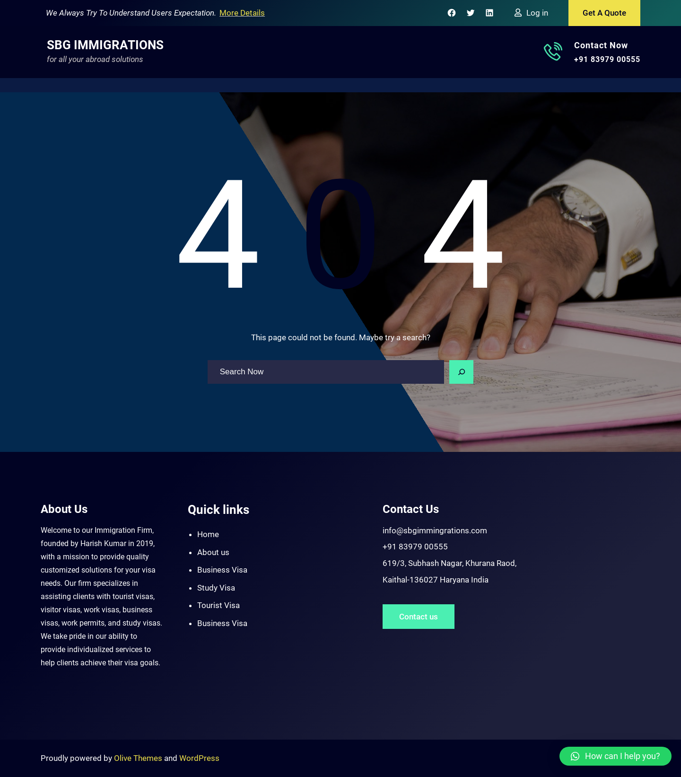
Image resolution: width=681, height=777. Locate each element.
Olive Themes (139, 758)
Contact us (418, 616)
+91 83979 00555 (607, 59)
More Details (242, 13)
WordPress (199, 758)
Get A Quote (604, 13)
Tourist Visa (218, 605)
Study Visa (216, 587)
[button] (615, 756)
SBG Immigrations (105, 45)
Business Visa (222, 569)
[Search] (461, 372)
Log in (537, 13)
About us (213, 552)
